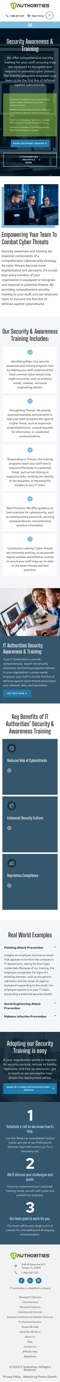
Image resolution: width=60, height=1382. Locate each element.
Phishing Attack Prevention (23, 947)
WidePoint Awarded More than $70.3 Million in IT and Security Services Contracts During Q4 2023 (30, 112)
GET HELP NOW (17, 693)
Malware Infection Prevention (25, 1016)
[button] (30, 25)
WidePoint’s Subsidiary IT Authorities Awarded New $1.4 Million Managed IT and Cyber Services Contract (30, 102)
